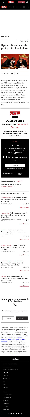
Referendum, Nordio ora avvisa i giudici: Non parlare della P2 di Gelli (14, 199)
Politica (5, 37)
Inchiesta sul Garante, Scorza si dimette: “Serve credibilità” (12, 264)
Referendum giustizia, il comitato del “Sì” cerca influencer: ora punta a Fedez (14, 278)
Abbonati (21, 2)
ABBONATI (15, 166)
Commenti (5, 73)
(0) (27, 204)
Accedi (8, 318)
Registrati (21, 318)
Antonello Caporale (7, 251)
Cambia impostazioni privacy (10, 369)
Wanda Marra (5, 52)
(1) (27, 267)
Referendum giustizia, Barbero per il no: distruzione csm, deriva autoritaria (13, 232)
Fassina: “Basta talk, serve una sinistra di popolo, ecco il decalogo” (13, 247)
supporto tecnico (13, 353)
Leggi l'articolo (24, 207)
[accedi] (27, 2)
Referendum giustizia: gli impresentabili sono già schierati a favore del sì (14, 215)
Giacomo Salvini (6, 203)
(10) (27, 282)
